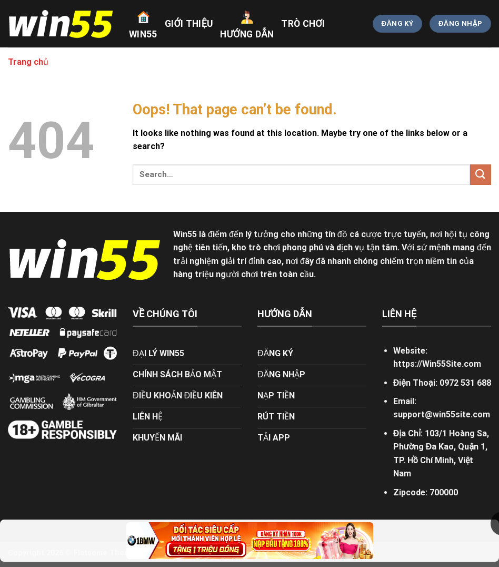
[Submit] (480, 174)
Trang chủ (28, 62)
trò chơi (303, 23)
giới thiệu (189, 23)
